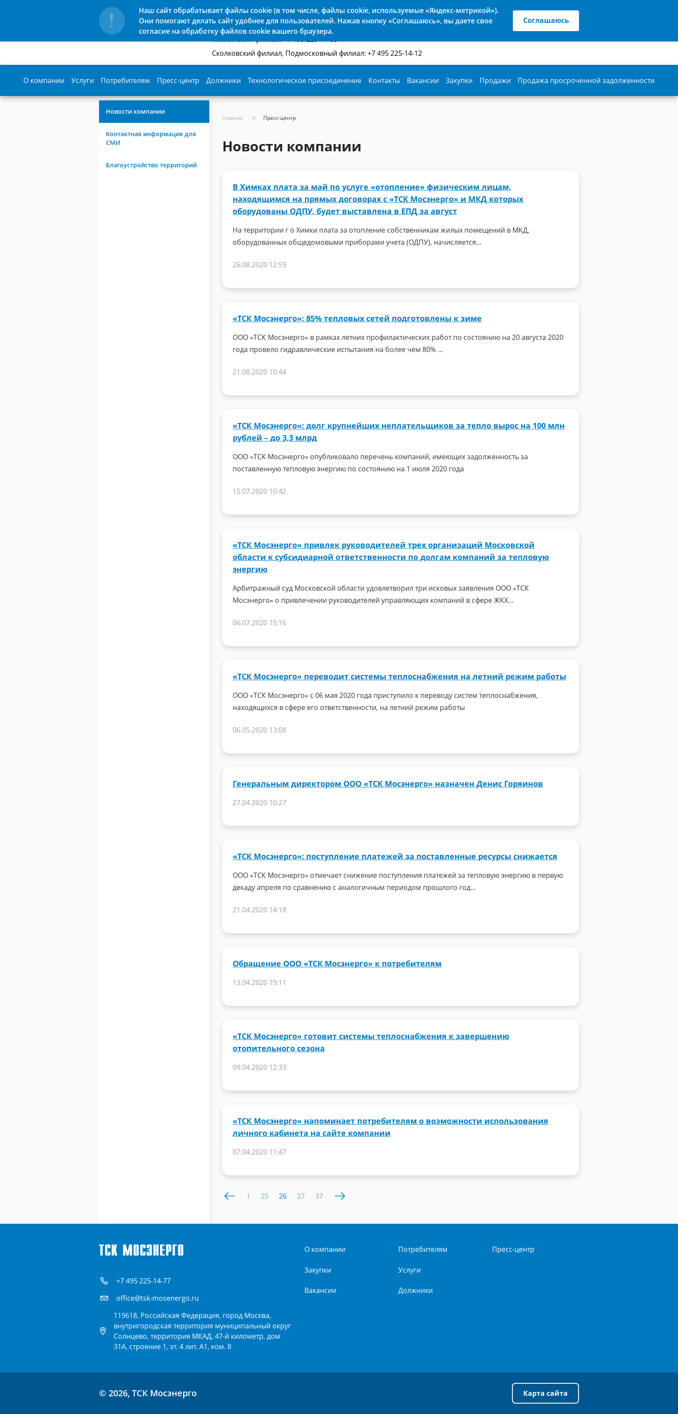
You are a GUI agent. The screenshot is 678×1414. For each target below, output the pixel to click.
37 (319, 1196)
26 (283, 1196)
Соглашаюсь (546, 21)
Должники (223, 80)
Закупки (459, 80)
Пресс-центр (178, 80)
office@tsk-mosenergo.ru (157, 1298)
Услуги (82, 80)
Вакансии (423, 80)
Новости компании (135, 111)
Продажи (495, 80)
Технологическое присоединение (304, 80)
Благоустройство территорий (151, 165)
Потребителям (125, 80)
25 (265, 1196)
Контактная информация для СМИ (151, 138)
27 (301, 1196)
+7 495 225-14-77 (143, 1281)
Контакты (384, 80)
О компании (43, 80)
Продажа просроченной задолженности (586, 80)
